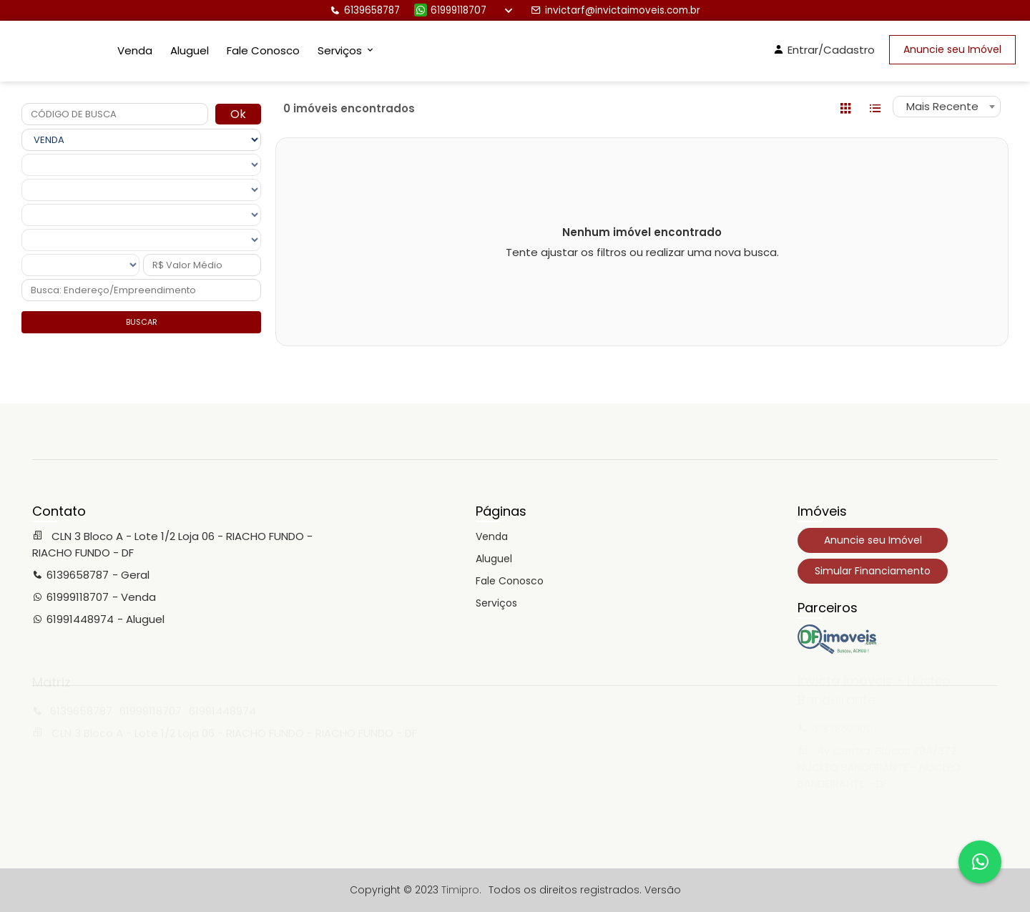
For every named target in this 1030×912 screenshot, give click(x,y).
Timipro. (461, 890)
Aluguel (189, 50)
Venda (134, 50)
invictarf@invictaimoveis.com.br (615, 10)
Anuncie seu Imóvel (952, 49)
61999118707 (450, 10)
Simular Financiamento (873, 571)
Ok (238, 114)
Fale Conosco (263, 50)
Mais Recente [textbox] (942, 106)
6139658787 (365, 10)
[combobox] (947, 107)
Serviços (496, 603)
